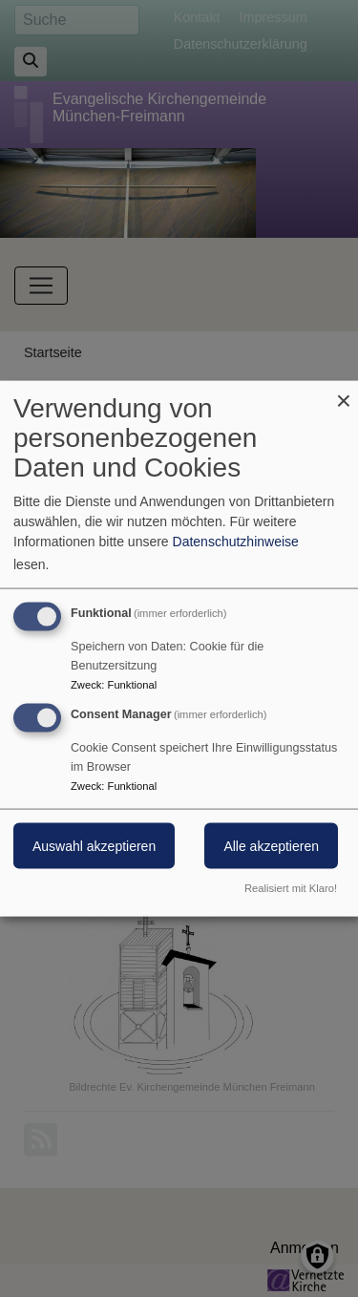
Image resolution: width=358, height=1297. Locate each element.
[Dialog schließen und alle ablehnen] (343, 393)
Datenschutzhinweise (236, 541)
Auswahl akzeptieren (94, 846)
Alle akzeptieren (271, 846)
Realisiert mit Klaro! (290, 887)
